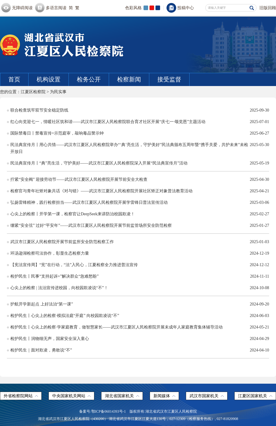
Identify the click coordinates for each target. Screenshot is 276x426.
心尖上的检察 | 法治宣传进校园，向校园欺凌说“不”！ (59, 287)
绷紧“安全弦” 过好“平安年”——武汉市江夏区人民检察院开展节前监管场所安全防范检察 (91, 225)
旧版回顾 (267, 8)
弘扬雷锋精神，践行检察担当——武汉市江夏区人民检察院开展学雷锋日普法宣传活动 (89, 202)
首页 (14, 79)
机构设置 (48, 79)
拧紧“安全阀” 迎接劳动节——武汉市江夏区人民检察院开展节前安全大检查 (78, 179)
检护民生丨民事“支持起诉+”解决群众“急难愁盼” (54, 276)
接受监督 (169, 79)
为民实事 (58, 91)
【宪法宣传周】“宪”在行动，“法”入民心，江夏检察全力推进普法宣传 (74, 264)
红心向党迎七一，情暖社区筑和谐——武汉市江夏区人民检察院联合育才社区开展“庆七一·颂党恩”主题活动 (107, 121)
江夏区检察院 (33, 91)
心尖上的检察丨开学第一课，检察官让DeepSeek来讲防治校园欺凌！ (72, 214)
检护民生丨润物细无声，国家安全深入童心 (49, 338)
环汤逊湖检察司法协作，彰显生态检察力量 (49, 253)
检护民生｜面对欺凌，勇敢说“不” (41, 350)
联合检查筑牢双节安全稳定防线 (39, 110)
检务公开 (89, 79)
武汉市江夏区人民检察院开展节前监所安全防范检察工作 (62, 241)
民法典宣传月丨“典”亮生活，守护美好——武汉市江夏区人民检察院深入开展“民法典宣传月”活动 (98, 163)
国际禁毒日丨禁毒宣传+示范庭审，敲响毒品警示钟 (57, 133)
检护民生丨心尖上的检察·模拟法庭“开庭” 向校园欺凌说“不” (64, 315)
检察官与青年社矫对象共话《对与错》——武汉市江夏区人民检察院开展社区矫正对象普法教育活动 (101, 191)
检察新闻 (129, 79)
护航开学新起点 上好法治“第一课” (41, 304)
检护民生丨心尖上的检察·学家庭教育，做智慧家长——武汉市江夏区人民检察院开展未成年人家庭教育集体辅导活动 (116, 327)
